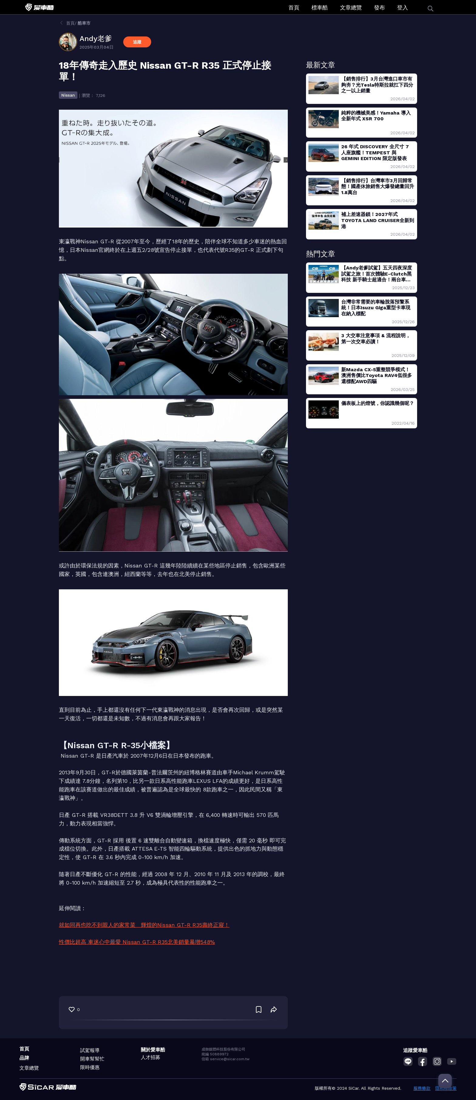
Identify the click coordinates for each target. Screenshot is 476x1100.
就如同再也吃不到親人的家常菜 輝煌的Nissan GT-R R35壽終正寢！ (144, 925)
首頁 (293, 7)
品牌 (24, 1058)
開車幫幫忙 (92, 1059)
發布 (379, 7)
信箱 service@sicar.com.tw (226, 1059)
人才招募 (150, 1057)
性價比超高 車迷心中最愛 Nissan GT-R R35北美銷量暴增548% (137, 942)
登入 (402, 7)
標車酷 (319, 7)
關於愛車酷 (153, 1050)
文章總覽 (351, 7)
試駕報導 (90, 1050)
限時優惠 (90, 1067)
